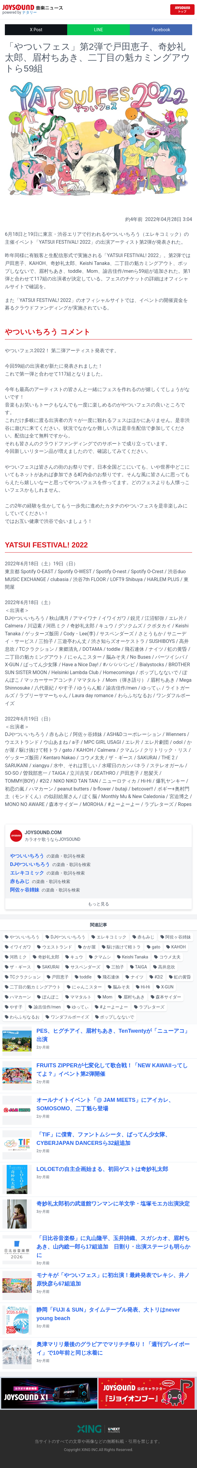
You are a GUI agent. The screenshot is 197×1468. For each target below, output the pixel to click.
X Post (36, 29)
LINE (98, 29)
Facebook (161, 29)
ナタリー (29, 12)
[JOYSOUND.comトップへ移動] (182, 9)
